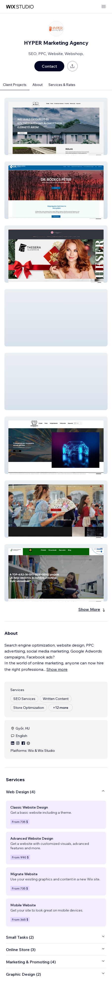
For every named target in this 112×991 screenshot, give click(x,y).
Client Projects (14, 84)
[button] (56, 126)
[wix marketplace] (20, 7)
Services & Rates (61, 84)
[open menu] (104, 6)
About (37, 84)
